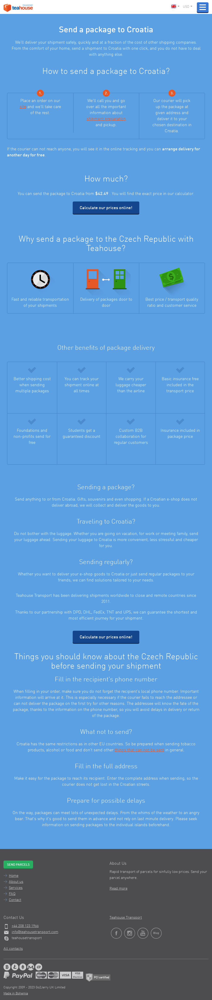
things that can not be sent (139, 750)
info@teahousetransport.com (35, 932)
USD (187, 6)
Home (13, 876)
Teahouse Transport (125, 918)
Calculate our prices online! (106, 208)
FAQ (12, 894)
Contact (15, 900)
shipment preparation (106, 119)
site (23, 107)
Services (16, 888)
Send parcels (18, 864)
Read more (118, 889)
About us (16, 882)
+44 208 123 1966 (25, 926)
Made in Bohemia (15, 993)
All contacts (13, 949)
